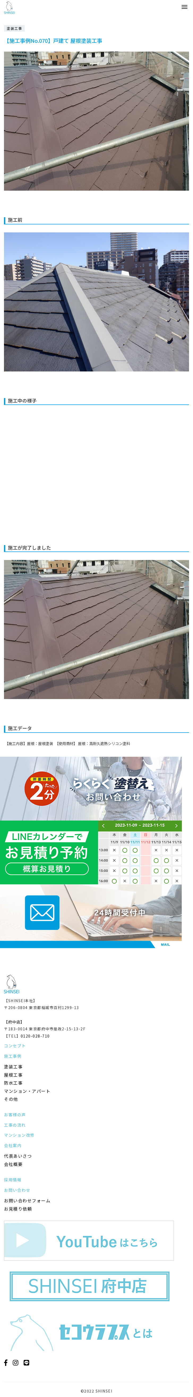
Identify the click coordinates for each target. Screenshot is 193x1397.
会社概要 (13, 1164)
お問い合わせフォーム (27, 1200)
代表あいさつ (18, 1156)
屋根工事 (13, 1075)
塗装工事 (13, 1066)
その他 (11, 1099)
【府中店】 (14, 1021)
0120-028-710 (35, 1036)
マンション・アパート (27, 1091)
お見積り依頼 (18, 1209)
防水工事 (13, 1083)
